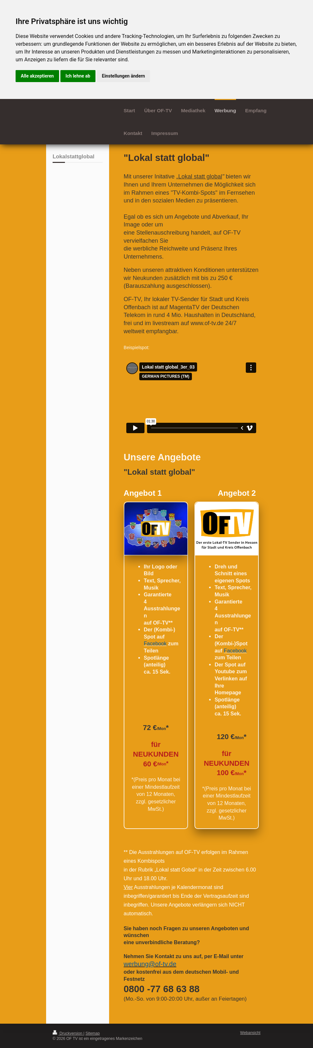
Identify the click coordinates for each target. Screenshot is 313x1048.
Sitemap (92, 1033)
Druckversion (68, 1033)
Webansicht (250, 1032)
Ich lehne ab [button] (78, 76)
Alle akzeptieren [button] (37, 76)
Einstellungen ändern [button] (123, 76)
